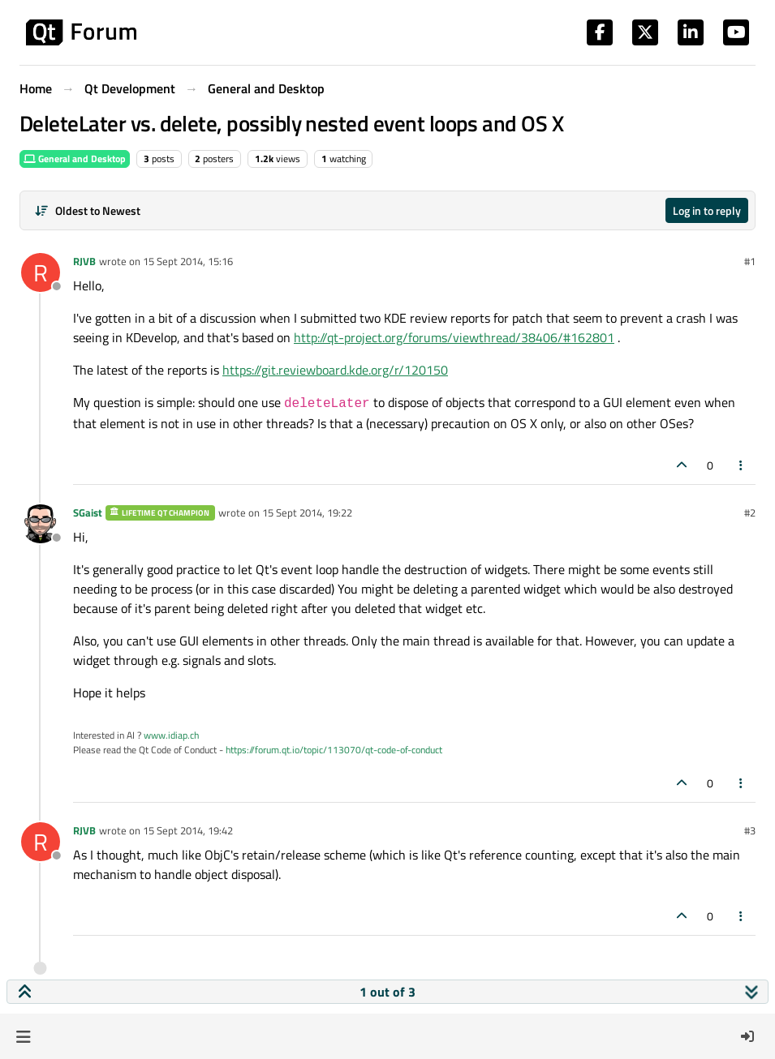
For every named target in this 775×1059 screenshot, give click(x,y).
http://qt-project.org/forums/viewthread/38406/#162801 (454, 337)
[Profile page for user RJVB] (40, 272)
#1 (750, 261)
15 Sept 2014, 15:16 (188, 261)
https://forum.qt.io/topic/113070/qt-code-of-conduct (334, 749)
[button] (23, 1036)
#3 (750, 830)
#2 (750, 512)
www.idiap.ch (171, 735)
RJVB (84, 261)
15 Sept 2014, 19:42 (188, 830)
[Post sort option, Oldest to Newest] (87, 210)
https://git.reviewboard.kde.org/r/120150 (335, 369)
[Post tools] (741, 465)
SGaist (87, 512)
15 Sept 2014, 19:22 (307, 512)
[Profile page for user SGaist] (40, 523)
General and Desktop (75, 158)
